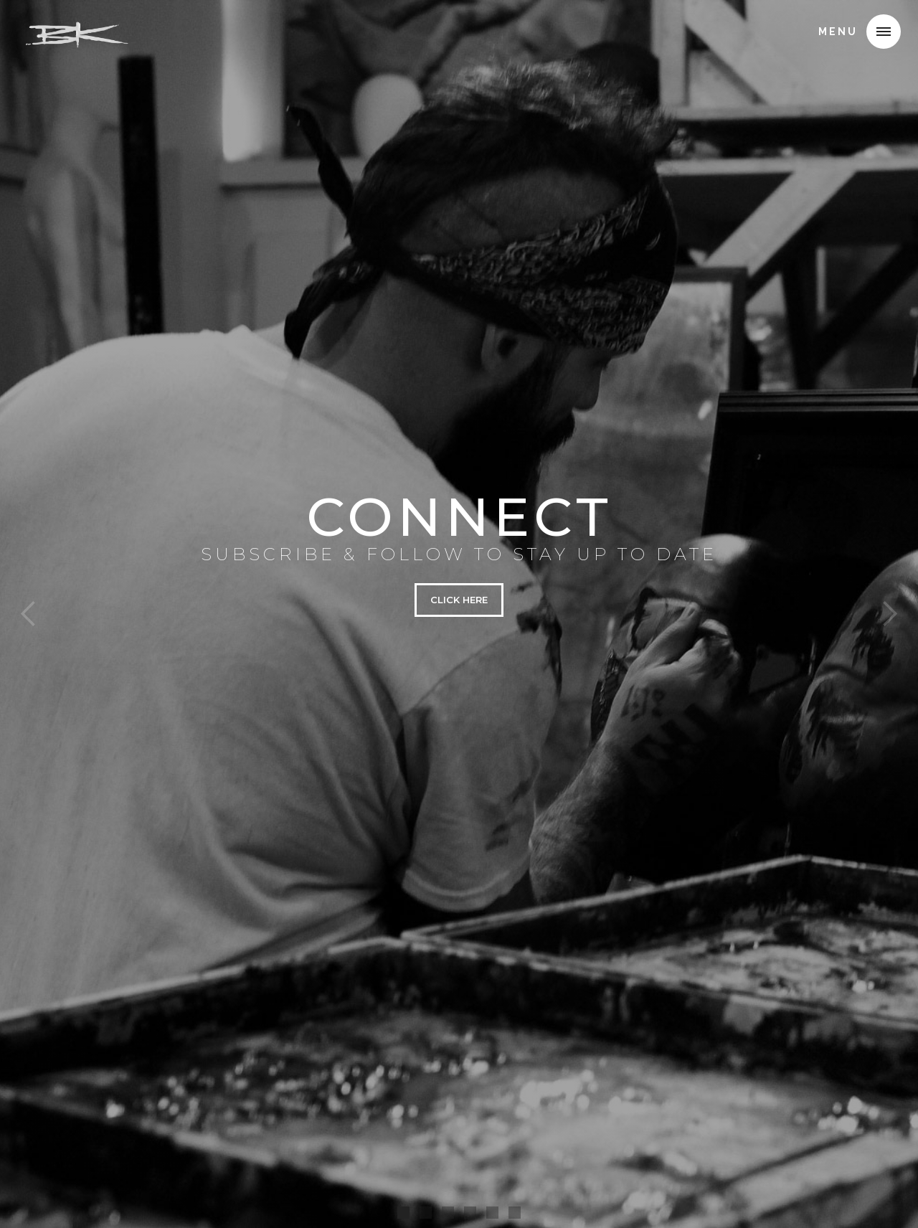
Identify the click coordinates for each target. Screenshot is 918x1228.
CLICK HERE (459, 599)
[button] (883, 31)
